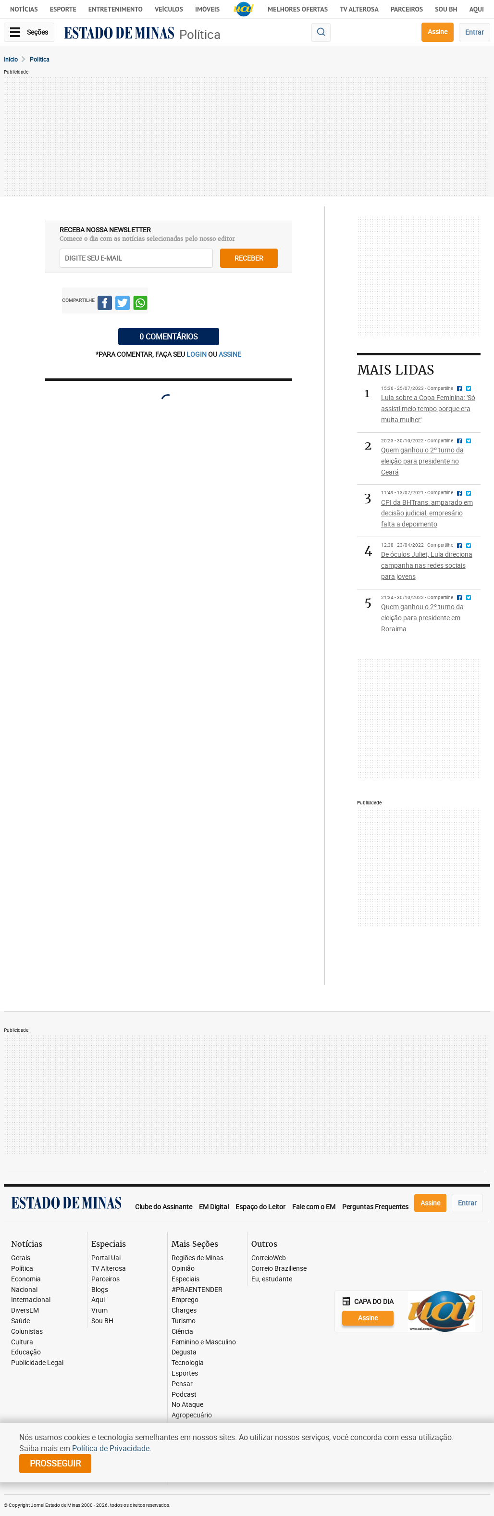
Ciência (182, 1332)
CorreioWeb (268, 1258)
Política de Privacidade (110, 1448)
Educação (26, 1352)
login (197, 354)
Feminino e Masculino (204, 1342)
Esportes (185, 1373)
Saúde (20, 1321)
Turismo (184, 1321)
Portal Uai (106, 1258)
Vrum (99, 1310)
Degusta (184, 1352)
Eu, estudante (271, 1279)
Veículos (169, 9)
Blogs (99, 1290)
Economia (26, 1279)
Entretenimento (115, 9)
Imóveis (207, 9)
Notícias (24, 9)
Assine (437, 31)
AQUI (476, 9)
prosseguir (55, 1463)
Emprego (185, 1300)
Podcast (184, 1395)
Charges (184, 1310)
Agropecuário (192, 1415)
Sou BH (446, 9)
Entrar (474, 32)
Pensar (182, 1384)
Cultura (22, 1342)
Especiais (185, 1279)
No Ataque (187, 1405)
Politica (39, 59)
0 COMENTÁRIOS (168, 336)
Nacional (24, 1290)
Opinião (183, 1269)
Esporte (63, 9)
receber (249, 258)
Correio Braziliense (279, 1269)
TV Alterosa (359, 9)
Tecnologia (188, 1363)
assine (230, 354)
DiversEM (25, 1310)
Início (11, 59)
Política (200, 34)
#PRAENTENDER (197, 1290)
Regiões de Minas (197, 1258)
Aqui (98, 1300)
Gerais (20, 1258)
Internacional (30, 1300)
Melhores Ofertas (298, 9)
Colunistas (27, 1332)
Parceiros (407, 9)
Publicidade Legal (37, 1363)
